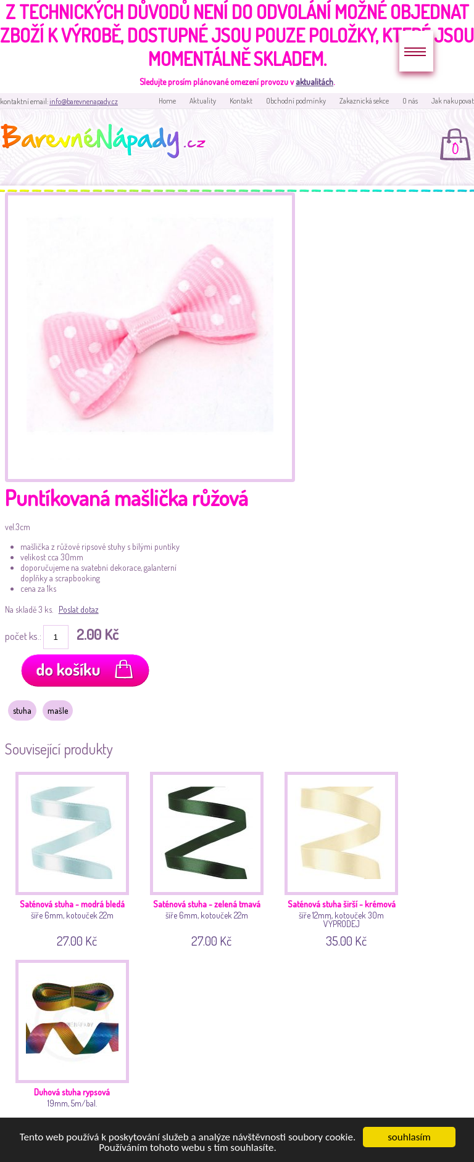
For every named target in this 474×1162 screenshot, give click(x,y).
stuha (22, 710)
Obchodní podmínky (296, 100)
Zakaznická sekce (364, 100)
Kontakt (241, 100)
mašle (58, 710)
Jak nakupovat (452, 100)
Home (167, 100)
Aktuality (202, 100)
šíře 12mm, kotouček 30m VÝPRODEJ (343, 858)
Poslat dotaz (79, 609)
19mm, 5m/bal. (74, 1046)
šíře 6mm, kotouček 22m (74, 858)
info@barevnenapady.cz (83, 101)
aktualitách (314, 81)
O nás (410, 100)
